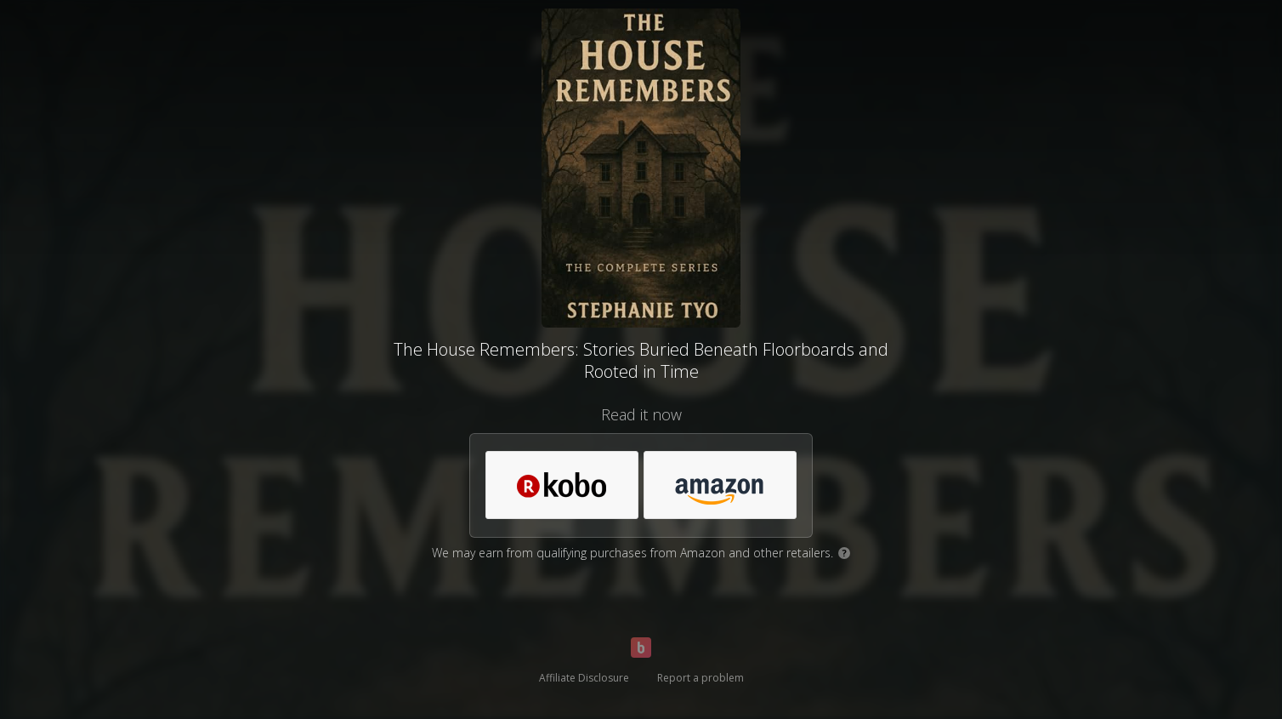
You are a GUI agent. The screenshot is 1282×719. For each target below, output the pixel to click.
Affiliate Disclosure (584, 677)
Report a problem (700, 677)
